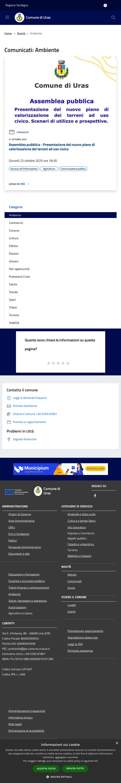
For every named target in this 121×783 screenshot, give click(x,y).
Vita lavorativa (77, 527)
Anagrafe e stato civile (81, 514)
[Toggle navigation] (7, 17)
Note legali (15, 724)
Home (8, 33)
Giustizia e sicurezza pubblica (26, 581)
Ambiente (15, 215)
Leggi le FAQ (75, 644)
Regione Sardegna (17, 5)
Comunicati (19, 132)
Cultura (13, 238)
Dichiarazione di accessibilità (26, 730)
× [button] (116, 743)
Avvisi (71, 588)
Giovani (13, 261)
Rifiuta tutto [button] (75, 768)
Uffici (11, 527)
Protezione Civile (19, 276)
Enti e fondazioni (18, 534)
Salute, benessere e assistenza (27, 601)
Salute (13, 284)
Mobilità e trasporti (79, 556)
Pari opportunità (19, 269)
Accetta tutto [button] (46, 768)
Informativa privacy (20, 717)
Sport (12, 299)
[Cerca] (113, 17)
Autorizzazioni (17, 607)
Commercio (16, 223)
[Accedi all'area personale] (105, 5)
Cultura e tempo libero (81, 521)
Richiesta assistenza (80, 650)
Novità (21, 33)
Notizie (72, 574)
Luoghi (72, 605)
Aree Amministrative (21, 521)
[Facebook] (95, 496)
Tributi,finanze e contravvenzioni (28, 587)
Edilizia (13, 246)
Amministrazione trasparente (26, 711)
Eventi (72, 611)
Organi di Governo (19, 514)
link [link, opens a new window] (96, 761)
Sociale (13, 292)
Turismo (14, 315)
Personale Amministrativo (24, 547)
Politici (12, 540)
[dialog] (60, 761)
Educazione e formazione (23, 574)
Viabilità (14, 322)
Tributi (13, 307)
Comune (14, 230)
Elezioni (14, 253)
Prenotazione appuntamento (85, 631)
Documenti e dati (19, 553)
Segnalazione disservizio (83, 637)
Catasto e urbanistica (81, 544)
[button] (60, 777)
